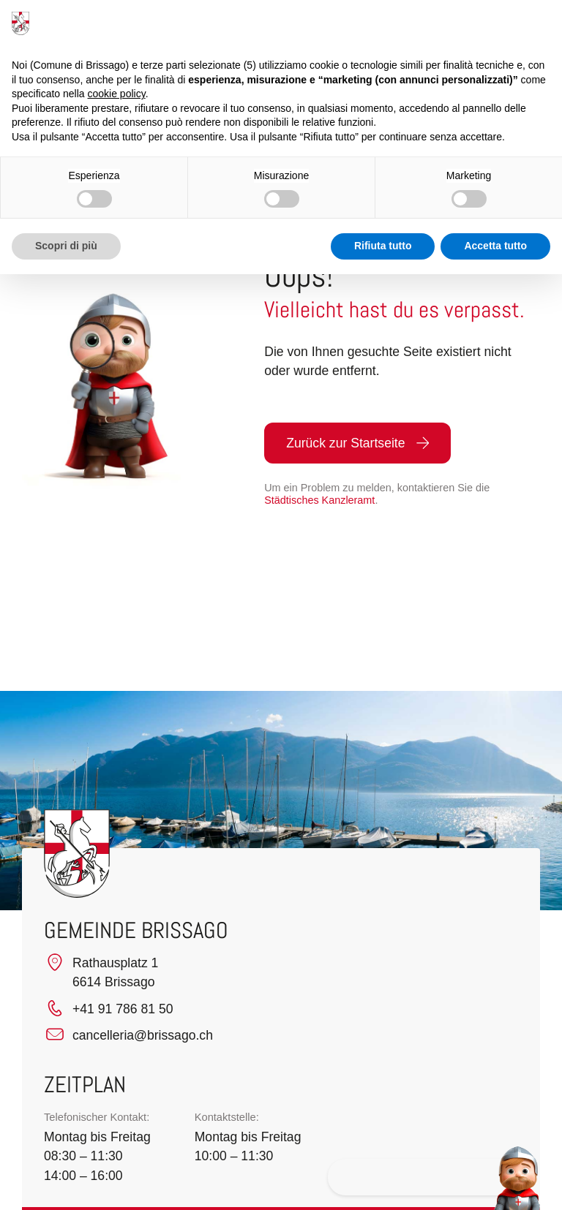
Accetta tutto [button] (495, 246)
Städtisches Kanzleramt (319, 500)
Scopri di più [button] (66, 246)
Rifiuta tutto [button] (383, 246)
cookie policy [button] (117, 93)
